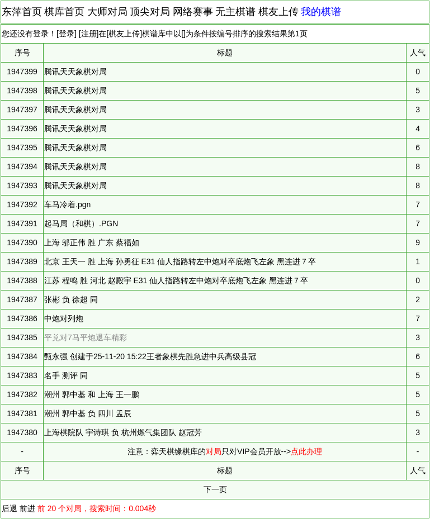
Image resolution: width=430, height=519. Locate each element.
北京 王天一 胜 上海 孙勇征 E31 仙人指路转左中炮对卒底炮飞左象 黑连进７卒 (180, 261)
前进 (27, 508)
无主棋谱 (235, 11)
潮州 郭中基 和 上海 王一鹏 (91, 394)
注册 (89, 33)
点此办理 (306, 451)
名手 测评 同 (66, 375)
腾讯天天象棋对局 (75, 71)
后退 (9, 508)
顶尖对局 (150, 11)
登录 (66, 33)
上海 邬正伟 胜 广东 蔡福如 (91, 242)
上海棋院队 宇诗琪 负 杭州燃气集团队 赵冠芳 (123, 432)
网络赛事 (193, 11)
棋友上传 (278, 11)
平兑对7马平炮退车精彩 (85, 337)
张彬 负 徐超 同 (71, 299)
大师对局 (107, 11)
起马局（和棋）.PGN (81, 223)
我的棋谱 (321, 11)
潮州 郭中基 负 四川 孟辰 (87, 413)
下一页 (215, 489)
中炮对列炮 (63, 318)
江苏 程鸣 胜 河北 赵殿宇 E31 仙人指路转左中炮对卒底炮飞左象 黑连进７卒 (176, 280)
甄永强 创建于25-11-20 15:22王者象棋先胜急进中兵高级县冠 (150, 356)
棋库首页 (64, 11)
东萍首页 (22, 11)
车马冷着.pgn (67, 204)
